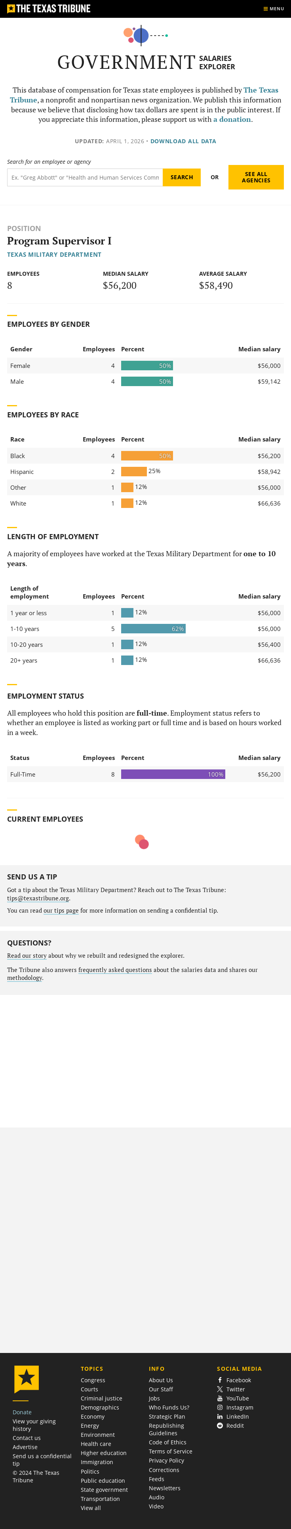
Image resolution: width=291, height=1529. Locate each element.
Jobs (154, 1398)
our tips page (61, 910)
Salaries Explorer (217, 62)
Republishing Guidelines (166, 1429)
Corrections (164, 1470)
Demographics (100, 1407)
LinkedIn (233, 1416)
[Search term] (85, 177)
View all (91, 1508)
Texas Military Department (54, 254)
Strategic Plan (167, 1416)
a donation (232, 119)
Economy (93, 1416)
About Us (161, 1380)
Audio (156, 1497)
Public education (103, 1480)
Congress (93, 1380)
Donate (22, 1412)
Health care (96, 1444)
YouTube (233, 1398)
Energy (90, 1425)
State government (104, 1489)
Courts (89, 1389)
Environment (98, 1434)
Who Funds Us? (169, 1407)
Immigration (97, 1462)
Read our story (27, 955)
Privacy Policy (166, 1460)
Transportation (100, 1498)
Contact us (27, 1438)
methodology (24, 977)
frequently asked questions (115, 970)
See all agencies (256, 177)
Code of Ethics (167, 1442)
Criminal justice (101, 1398)
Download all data (183, 141)
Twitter (231, 1389)
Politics (90, 1471)
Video (156, 1506)
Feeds (156, 1479)
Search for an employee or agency (49, 162)
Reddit (230, 1425)
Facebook (234, 1380)
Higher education (104, 1453)
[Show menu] (273, 9)
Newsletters (165, 1488)
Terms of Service (170, 1451)
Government (127, 62)
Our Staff (161, 1389)
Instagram (235, 1407)
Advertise (25, 1447)
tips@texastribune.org (38, 898)
